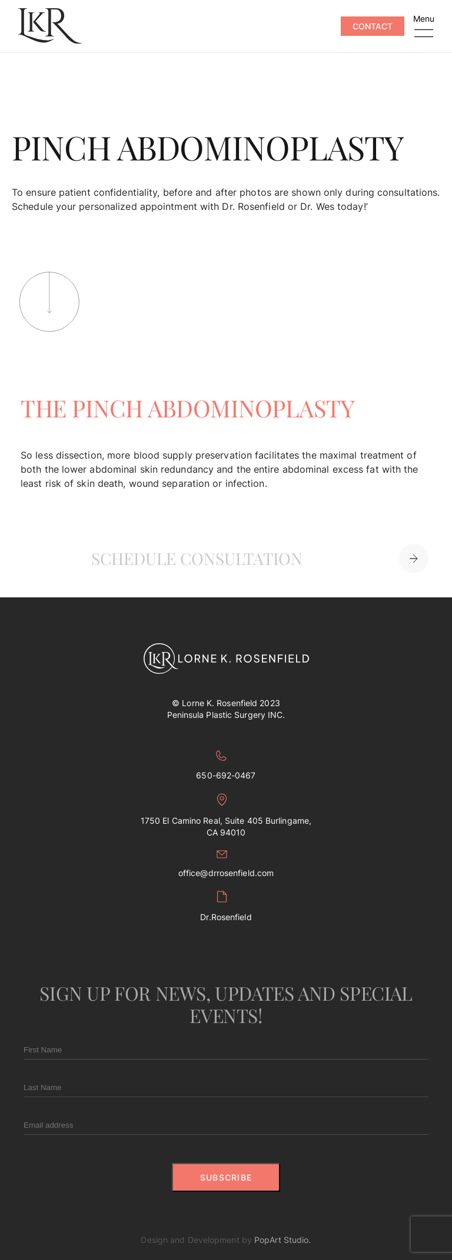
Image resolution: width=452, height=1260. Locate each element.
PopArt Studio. (282, 1240)
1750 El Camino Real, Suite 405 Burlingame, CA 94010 (226, 815)
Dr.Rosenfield (225, 906)
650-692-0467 (225, 765)
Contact (373, 26)
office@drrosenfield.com (226, 864)
